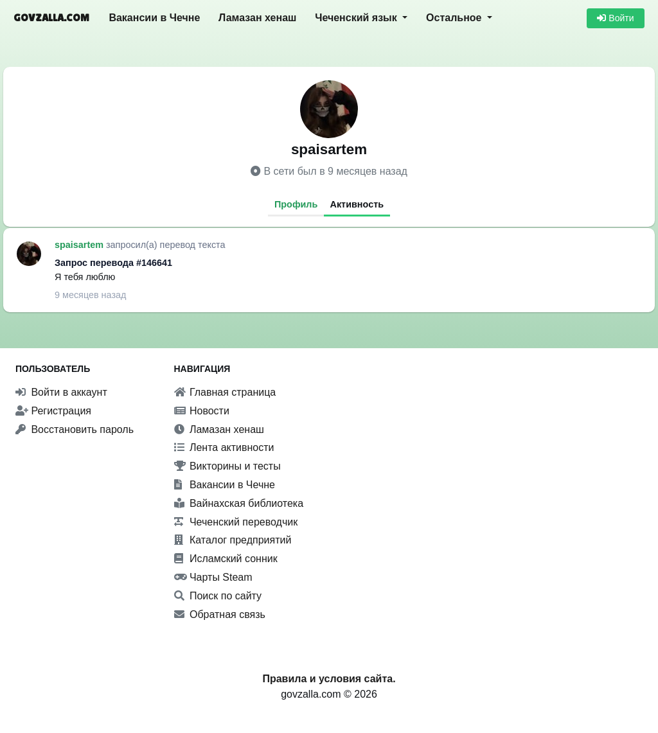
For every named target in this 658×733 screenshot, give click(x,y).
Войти (615, 18)
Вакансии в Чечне (154, 17)
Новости (201, 410)
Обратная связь (219, 614)
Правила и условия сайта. (328, 678)
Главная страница (225, 392)
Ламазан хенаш (257, 17)
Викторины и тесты (227, 466)
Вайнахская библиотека (239, 503)
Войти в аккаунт (61, 392)
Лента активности (224, 447)
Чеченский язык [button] (357, 17)
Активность (357, 204)
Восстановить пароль (74, 429)
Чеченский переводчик (236, 522)
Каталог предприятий (233, 539)
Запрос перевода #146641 (113, 263)
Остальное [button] (455, 17)
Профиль (295, 204)
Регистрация (53, 410)
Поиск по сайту (218, 595)
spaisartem (80, 245)
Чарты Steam (213, 577)
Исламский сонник (226, 558)
